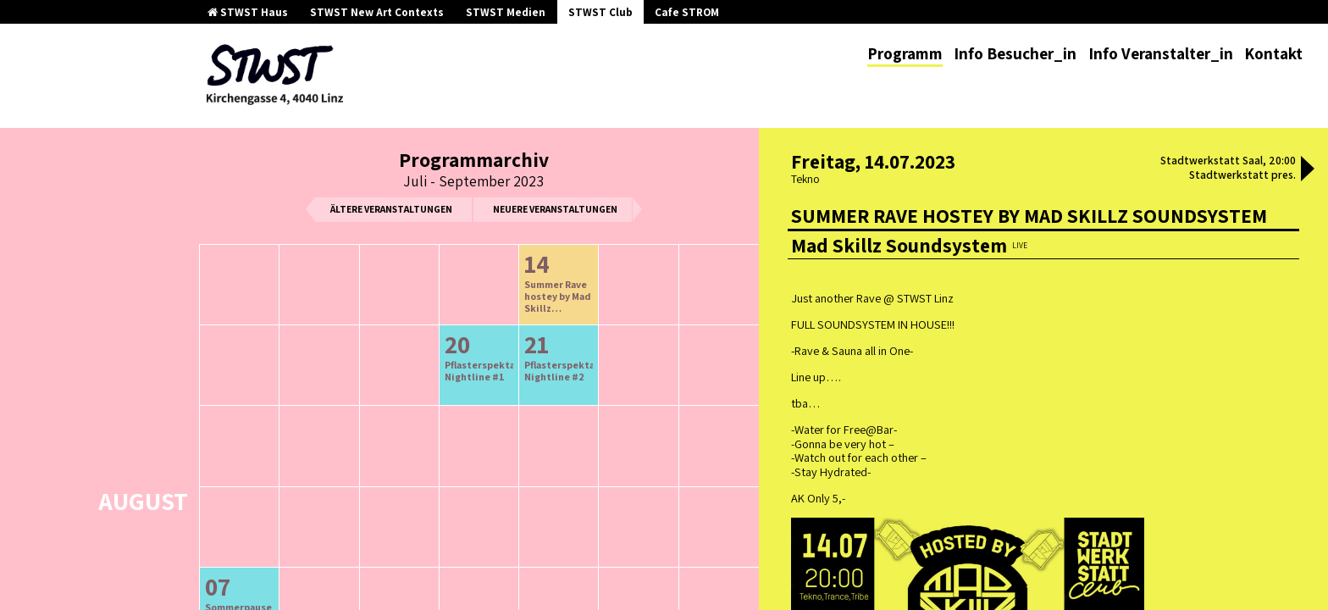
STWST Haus (248, 12)
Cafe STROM (687, 12)
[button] (1308, 170)
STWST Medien (505, 12)
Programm (905, 53)
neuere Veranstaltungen (555, 208)
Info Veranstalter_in (1160, 53)
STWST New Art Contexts (377, 12)
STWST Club (600, 12)
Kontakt (1273, 53)
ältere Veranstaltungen (391, 208)
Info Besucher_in (1015, 53)
